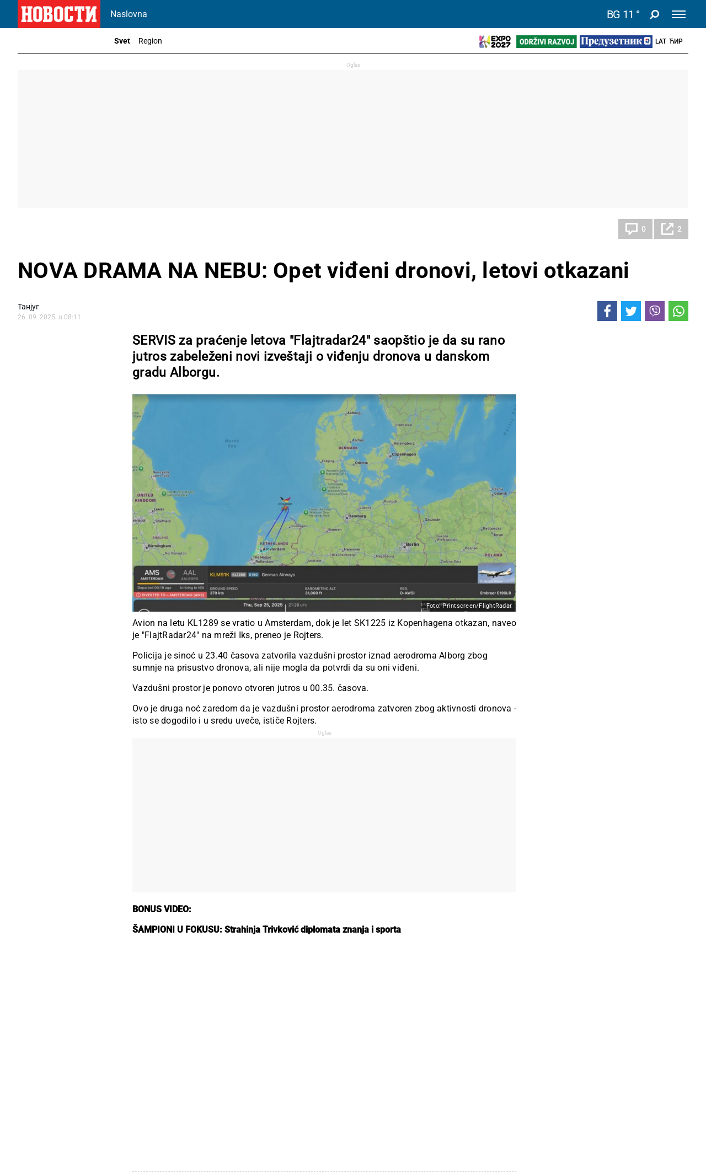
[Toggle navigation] (678, 14)
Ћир (676, 41)
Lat (660, 41)
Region (150, 40)
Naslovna (128, 14)
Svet (122, 40)
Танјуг (28, 306)
